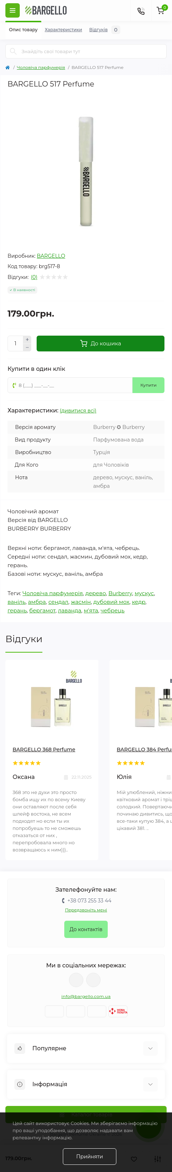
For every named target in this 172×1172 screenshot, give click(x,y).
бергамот (42, 610)
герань (17, 610)
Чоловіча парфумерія (41, 67)
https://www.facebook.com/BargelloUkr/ (76, 980)
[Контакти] (140, 10)
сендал (58, 601)
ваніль (16, 601)
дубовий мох (111, 601)
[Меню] (12, 10)
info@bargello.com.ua (86, 996)
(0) (34, 277)
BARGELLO (51, 256)
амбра (37, 601)
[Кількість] (15, 343)
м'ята (91, 610)
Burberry (120, 593)
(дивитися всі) (78, 410)
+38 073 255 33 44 (89, 900)
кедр (138, 601)
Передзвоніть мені (86, 909)
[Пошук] (13, 51)
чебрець (112, 610)
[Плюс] (27, 340)
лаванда (70, 610)
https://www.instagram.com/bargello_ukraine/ (93, 980)
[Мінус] (27, 348)
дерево (95, 593)
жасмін (81, 601)
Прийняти (89, 1156)
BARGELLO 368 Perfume (44, 749)
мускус (144, 593)
